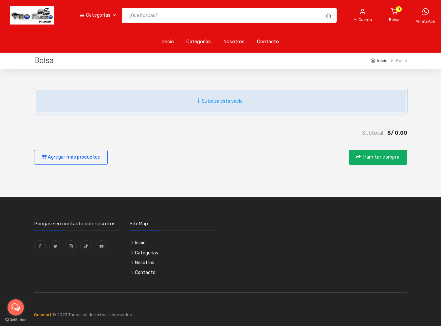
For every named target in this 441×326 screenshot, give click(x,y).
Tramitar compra (378, 157)
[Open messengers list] (16, 307)
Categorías (95, 15)
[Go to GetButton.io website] (15, 319)
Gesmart (42, 314)
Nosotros (234, 41)
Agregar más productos (71, 157)
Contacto (268, 41)
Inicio (168, 41)
